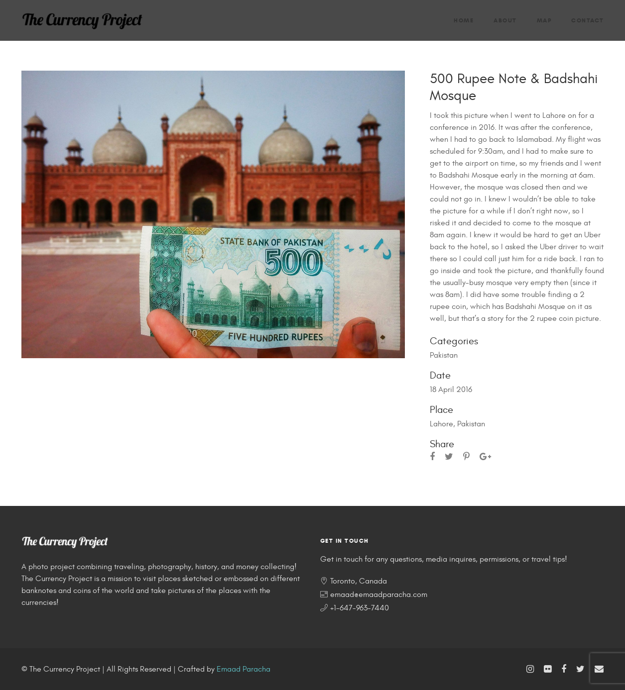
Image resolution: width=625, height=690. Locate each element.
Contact (587, 20)
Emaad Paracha (243, 669)
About (505, 20)
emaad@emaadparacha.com (378, 594)
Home (464, 20)
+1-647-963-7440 (359, 607)
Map (544, 20)
